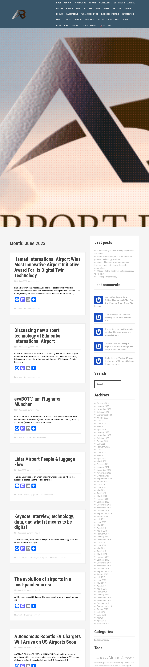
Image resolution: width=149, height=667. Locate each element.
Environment (72, 14)
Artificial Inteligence (124, 3)
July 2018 (101, 542)
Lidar (58, 20)
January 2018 (103, 560)
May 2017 (101, 583)
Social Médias (89, 25)
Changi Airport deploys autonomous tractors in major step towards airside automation (111, 265)
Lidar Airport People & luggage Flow (44, 462)
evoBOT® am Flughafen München (38, 401)
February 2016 (103, 624)
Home (58, 3)
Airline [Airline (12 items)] (96, 659)
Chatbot (106, 8)
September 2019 (104, 513)
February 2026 (103, 403)
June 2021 (101, 453)
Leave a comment (33, 309)
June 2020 (101, 487)
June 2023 (101, 424)
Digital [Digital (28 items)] (128, 665)
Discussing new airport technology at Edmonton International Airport (38, 335)
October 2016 (103, 603)
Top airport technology (107, 277)
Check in (117, 8)
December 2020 (104, 470)
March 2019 (102, 531)
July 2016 (101, 612)
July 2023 (101, 421)
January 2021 (103, 467)
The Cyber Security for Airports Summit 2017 (118, 318)
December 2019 (104, 505)
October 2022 (103, 438)
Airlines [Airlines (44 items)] (104, 658)
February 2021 (103, 464)
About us (68, 3)
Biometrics (81, 8)
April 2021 (101, 458)
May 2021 (101, 455)
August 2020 (102, 482)
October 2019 (103, 510)
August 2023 (102, 418)
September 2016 (104, 606)
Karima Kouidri (36, 281)
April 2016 (101, 621)
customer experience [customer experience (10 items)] (102, 666)
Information (128, 14)
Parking (78, 20)
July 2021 (101, 450)
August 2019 (102, 516)
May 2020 (101, 490)
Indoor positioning (110, 14)
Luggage (68, 20)
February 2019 (103, 534)
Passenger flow (92, 20)
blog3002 (109, 297)
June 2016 (101, 615)
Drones (59, 14)
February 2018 (103, 557)
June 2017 (101, 580)
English (105, 26)
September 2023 (104, 415)
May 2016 (101, 618)
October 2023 (103, 412)
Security (76, 25)
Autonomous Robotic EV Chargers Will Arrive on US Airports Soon (47, 639)
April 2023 (101, 429)
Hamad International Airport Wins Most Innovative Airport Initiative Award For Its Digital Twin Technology (47, 267)
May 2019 (101, 525)
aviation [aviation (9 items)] (117, 663)
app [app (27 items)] (103, 662)
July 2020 (101, 484)
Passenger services (111, 20)
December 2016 (104, 597)
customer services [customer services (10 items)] (118, 666)
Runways (127, 20)
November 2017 (104, 566)
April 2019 (101, 528)
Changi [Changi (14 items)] (131, 662)
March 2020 (102, 496)
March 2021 (102, 461)
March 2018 (102, 554)
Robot (67, 25)
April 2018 (101, 551)
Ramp (58, 25)
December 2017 (104, 563)
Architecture (105, 3)
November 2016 (104, 600)
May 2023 (101, 426)
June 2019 (101, 522)
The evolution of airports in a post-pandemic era (42, 582)
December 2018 (104, 539)
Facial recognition (90, 14)
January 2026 (103, 406)
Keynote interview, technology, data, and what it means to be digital (44, 522)
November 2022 (104, 435)
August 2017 (102, 574)
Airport (92, 3)
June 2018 (101, 545)
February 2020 (103, 499)
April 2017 (101, 586)
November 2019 (104, 508)
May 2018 (101, 548)
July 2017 (101, 577)
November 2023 (104, 409)
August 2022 (102, 441)
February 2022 (103, 447)
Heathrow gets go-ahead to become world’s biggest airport (119, 332)
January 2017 (103, 595)
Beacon (59, 8)
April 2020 (101, 493)
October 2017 (103, 568)
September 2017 (104, 571)
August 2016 (102, 609)
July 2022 (101, 444)
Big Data (69, 8)
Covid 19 (127, 8)
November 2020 (104, 473)
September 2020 (104, 479)
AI (17, 557)
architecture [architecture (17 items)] (110, 662)
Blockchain (94, 8)
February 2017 (103, 592)
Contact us (80, 3)
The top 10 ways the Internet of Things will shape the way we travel (119, 347)
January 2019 (103, 537)
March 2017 (102, 589)
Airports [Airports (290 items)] (127, 658)
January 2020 (103, 502)
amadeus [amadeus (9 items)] (97, 663)
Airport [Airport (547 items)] (114, 657)
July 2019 (101, 519)
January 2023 (103, 432)
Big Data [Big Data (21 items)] (124, 662)
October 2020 (103, 476)
